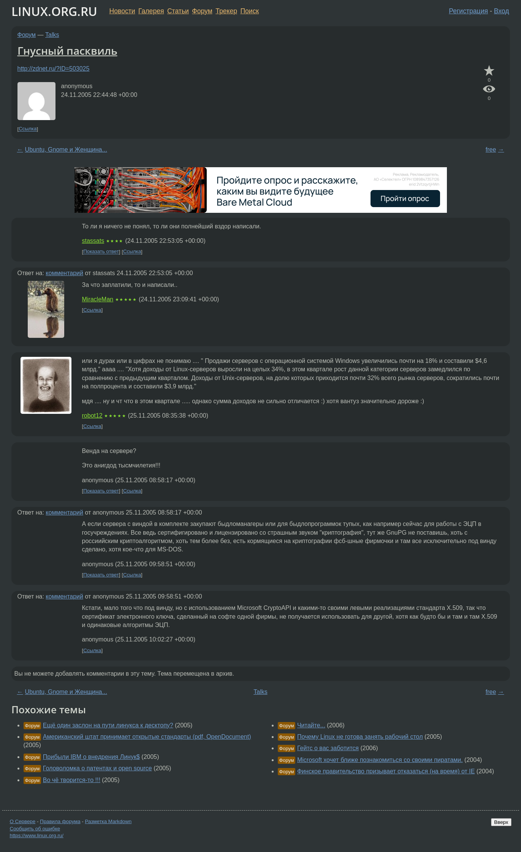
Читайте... (311, 725)
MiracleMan (98, 299)
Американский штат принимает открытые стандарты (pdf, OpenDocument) (147, 736)
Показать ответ (101, 252)
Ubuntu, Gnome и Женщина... (66, 149)
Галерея (151, 11)
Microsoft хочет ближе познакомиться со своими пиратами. (380, 760)
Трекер (226, 11)
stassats (93, 241)
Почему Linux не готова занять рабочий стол (360, 736)
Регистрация (468, 11)
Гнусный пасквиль (67, 50)
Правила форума (60, 821)
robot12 (92, 415)
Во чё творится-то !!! (71, 780)
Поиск (249, 11)
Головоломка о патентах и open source (97, 768)
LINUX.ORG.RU (54, 11)
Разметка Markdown (108, 821)
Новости (122, 11)
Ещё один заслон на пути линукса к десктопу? (108, 725)
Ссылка (27, 129)
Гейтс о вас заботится (328, 748)
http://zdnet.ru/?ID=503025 (53, 68)
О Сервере (23, 821)
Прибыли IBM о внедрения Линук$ (91, 757)
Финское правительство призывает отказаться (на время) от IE (386, 771)
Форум (202, 11)
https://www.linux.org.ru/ (36, 835)
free (491, 149)
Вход (501, 11)
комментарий (64, 273)
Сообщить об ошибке (35, 828)
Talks (52, 35)
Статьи (178, 11)
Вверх (501, 822)
